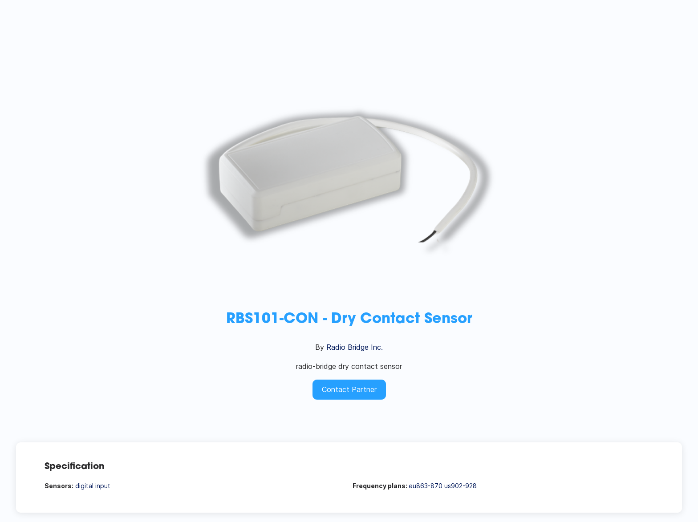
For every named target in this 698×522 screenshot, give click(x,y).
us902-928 (460, 486)
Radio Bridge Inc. (354, 347)
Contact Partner (349, 389)
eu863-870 (425, 486)
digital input (92, 486)
